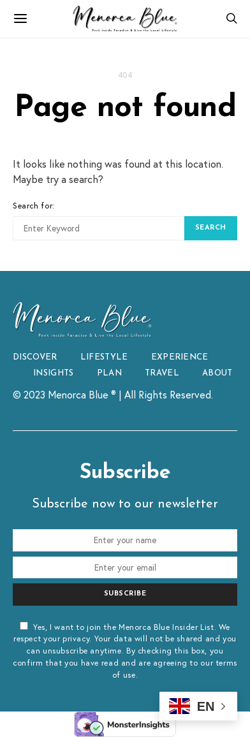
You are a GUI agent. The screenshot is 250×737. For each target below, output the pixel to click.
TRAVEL (162, 373)
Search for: (34, 205)
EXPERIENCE (180, 357)
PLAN (109, 373)
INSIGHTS (53, 373)
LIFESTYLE (104, 357)
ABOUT (217, 373)
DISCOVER (35, 357)
